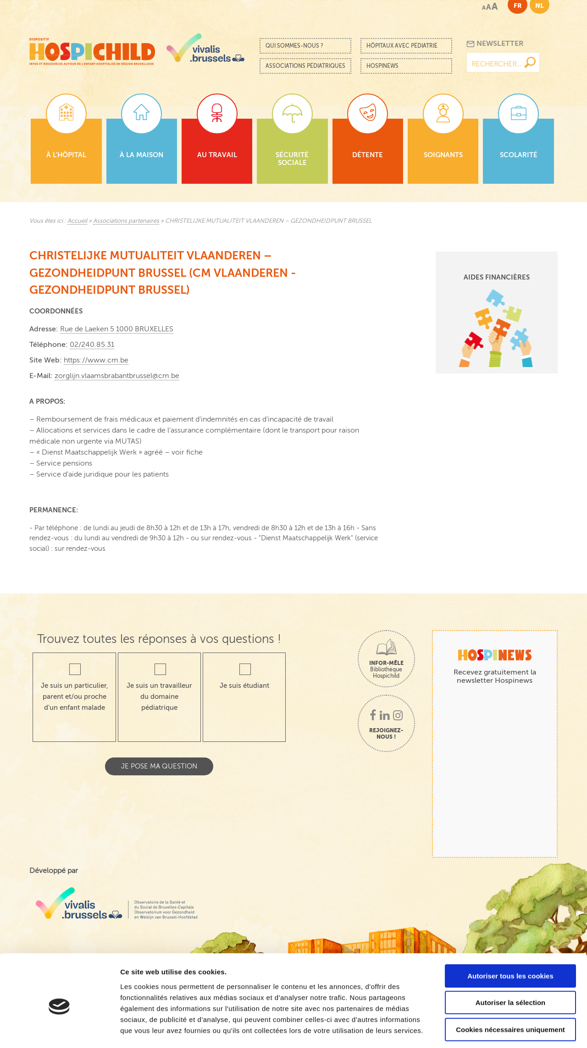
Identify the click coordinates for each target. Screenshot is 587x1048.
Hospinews (382, 66)
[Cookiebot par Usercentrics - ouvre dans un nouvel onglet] (59, 1030)
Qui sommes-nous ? (294, 46)
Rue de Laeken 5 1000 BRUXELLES (116, 329)
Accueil (77, 221)
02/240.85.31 (92, 344)
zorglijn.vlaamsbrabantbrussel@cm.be (117, 376)
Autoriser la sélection (511, 963)
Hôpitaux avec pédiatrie (401, 46)
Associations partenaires (126, 221)
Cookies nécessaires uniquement (510, 989)
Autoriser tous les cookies (510, 936)
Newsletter (495, 43)
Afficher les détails (505, 1030)
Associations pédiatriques (305, 66)
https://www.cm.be (96, 360)
